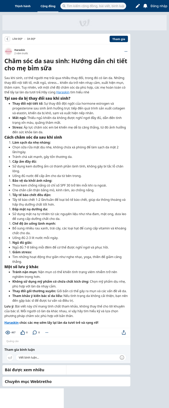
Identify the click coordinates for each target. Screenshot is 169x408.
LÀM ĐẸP (17, 39)
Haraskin (19, 50)
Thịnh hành (23, 6)
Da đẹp (31, 39)
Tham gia (118, 39)
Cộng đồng (47, 6)
